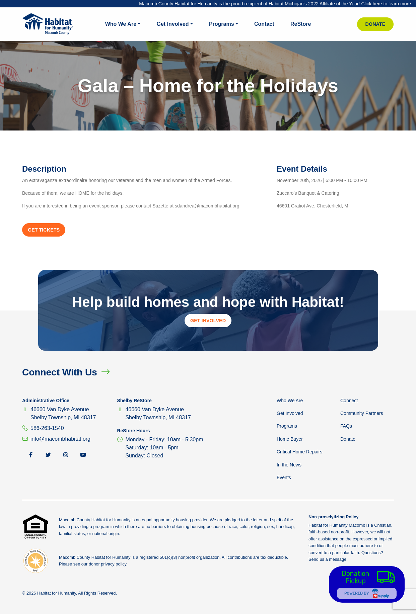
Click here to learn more (386, 3)
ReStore (300, 24)
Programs (221, 24)
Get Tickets (44, 230)
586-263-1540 (47, 428)
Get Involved (172, 24)
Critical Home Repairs (299, 451)
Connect (349, 400)
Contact (264, 24)
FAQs (346, 426)
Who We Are (120, 24)
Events (284, 477)
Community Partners (361, 413)
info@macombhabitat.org (60, 439)
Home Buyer (290, 439)
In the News (289, 464)
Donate (375, 24)
